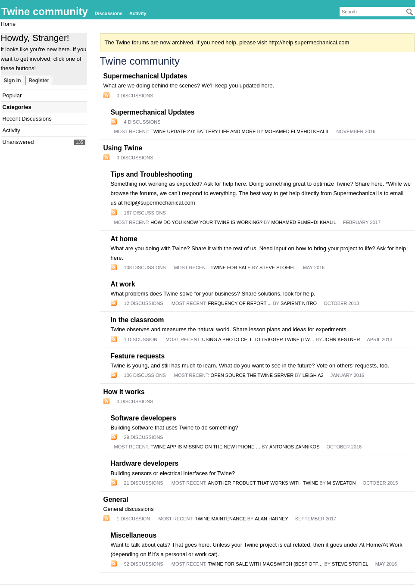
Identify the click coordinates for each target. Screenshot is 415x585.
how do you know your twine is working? (206, 222)
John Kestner (341, 339)
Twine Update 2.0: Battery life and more (203, 131)
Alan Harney (271, 518)
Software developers (144, 418)
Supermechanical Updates (145, 76)
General (115, 499)
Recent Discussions (27, 118)
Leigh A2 (313, 375)
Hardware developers (145, 463)
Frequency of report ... (240, 303)
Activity (138, 13)
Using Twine (123, 148)
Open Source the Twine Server (252, 375)
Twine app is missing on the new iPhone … (205, 446)
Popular (12, 95)
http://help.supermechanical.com (308, 42)
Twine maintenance (220, 518)
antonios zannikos (294, 446)
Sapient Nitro (299, 303)
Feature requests (138, 356)
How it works (124, 391)
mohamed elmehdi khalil (297, 131)
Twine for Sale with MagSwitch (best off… (265, 563)
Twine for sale (231, 267)
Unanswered (18, 142)
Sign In (12, 81)
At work (123, 284)
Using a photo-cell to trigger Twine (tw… (258, 339)
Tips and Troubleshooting (152, 174)
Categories (17, 107)
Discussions (109, 13)
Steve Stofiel (277, 267)
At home (124, 239)
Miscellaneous (134, 535)
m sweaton (341, 482)
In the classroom (137, 320)
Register (38, 81)
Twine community (44, 11)
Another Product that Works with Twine (263, 482)
